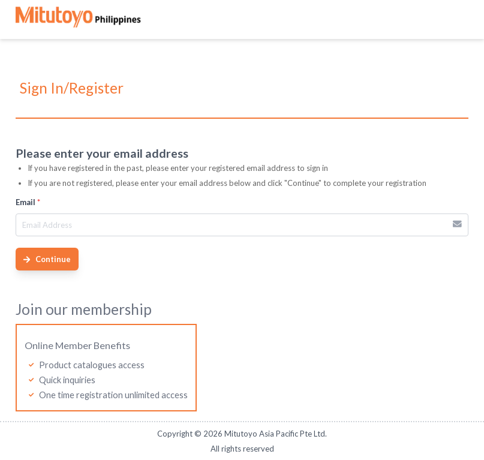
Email (28, 202)
